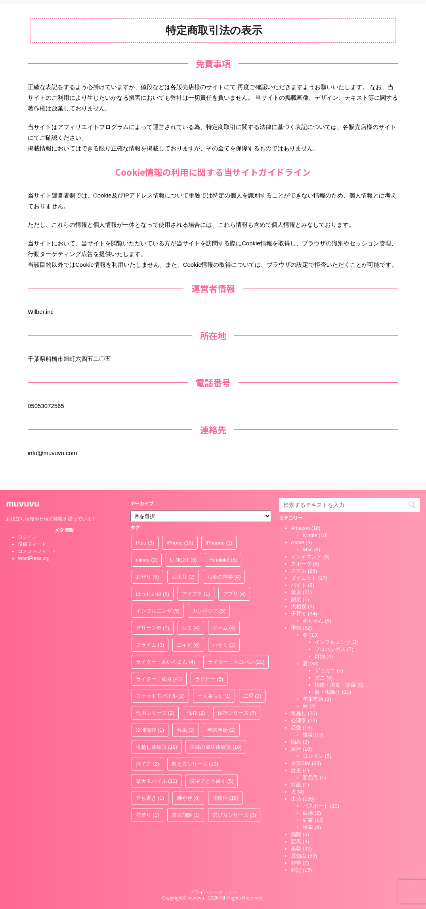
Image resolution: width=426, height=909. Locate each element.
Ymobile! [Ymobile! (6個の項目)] (223, 560)
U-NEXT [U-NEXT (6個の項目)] (183, 560)
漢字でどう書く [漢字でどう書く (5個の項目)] (212, 781)
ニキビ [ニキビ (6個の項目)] (188, 645)
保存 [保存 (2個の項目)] (196, 713)
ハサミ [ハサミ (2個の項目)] (224, 645)
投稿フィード (32, 544)
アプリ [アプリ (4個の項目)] (234, 594)
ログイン (27, 537)
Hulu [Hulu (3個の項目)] (145, 543)
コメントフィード (37, 551)
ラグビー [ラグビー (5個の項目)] (209, 679)
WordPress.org (34, 558)
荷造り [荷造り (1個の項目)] (147, 815)
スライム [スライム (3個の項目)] (150, 645)
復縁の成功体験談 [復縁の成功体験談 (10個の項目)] (216, 747)
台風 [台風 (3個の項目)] (186, 730)
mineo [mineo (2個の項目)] (147, 560)
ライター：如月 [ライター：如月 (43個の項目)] (159, 679)
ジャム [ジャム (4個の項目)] (224, 628)
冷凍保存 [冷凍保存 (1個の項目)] (150, 730)
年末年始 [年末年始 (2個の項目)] (221, 730)
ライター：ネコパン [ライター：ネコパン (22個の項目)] (236, 662)
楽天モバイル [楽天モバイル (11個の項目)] (157, 781)
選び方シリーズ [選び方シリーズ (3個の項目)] (234, 815)
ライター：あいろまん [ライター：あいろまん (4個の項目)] (165, 662)
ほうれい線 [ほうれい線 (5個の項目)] (153, 594)
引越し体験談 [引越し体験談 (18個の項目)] (157, 747)
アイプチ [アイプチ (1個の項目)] (196, 594)
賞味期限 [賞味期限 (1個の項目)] (186, 815)
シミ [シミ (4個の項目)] (191, 628)
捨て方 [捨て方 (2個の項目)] (147, 764)
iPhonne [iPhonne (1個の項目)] (219, 543)
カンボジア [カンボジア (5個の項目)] (209, 611)
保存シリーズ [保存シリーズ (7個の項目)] (237, 713)
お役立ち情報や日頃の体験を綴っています (51, 519)
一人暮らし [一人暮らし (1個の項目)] (214, 696)
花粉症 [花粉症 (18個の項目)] (225, 798)
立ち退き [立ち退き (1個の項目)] (150, 798)
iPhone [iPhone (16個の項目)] (179, 543)
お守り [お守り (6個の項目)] (147, 577)
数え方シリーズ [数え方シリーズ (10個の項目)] (195, 764)
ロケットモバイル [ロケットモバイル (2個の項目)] (160, 696)
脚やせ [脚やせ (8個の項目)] (188, 798)
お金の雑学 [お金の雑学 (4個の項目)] (224, 577)
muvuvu (22, 504)
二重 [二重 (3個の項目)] (252, 696)
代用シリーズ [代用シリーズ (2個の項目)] (155, 713)
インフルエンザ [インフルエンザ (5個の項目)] (158, 611)
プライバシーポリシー (213, 892)
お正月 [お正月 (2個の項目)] (183, 577)
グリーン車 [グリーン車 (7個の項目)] (153, 628)
